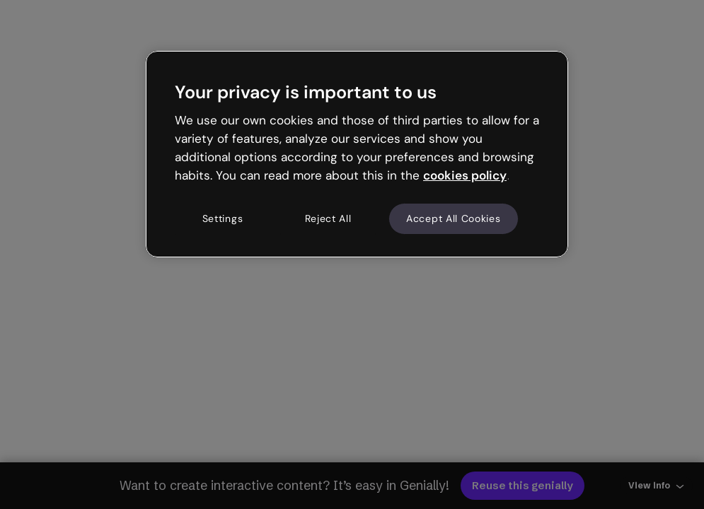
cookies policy (465, 175)
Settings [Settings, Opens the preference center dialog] (222, 218)
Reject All (328, 218)
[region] (357, 154)
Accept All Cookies (453, 218)
